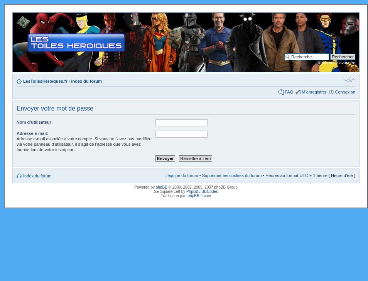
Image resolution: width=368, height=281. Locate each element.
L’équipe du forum (181, 175)
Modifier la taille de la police (349, 79)
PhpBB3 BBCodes (202, 191)
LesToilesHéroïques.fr (45, 81)
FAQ (289, 92)
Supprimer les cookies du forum (232, 175)
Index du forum (86, 81)
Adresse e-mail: (32, 133)
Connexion (345, 92)
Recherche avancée (336, 62)
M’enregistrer (314, 92)
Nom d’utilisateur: (35, 122)
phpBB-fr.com (199, 196)
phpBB (161, 187)
